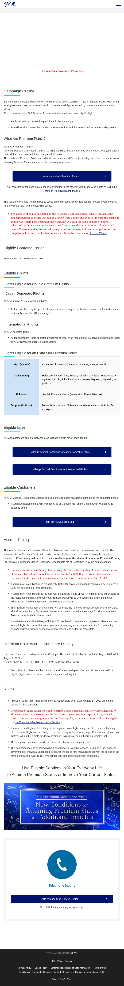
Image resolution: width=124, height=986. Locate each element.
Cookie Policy (41, 968)
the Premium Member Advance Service (37, 722)
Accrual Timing (98, 233)
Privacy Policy (24, 968)
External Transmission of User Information (70, 968)
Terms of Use (100, 968)
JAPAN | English (64, 961)
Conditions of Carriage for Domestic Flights (39, 972)
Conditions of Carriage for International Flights (83, 972)
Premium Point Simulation (58, 191)
